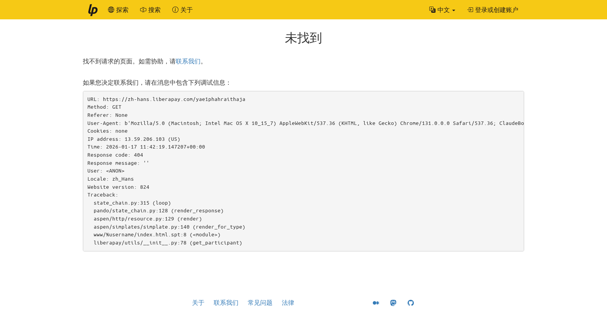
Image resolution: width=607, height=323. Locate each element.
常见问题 (260, 302)
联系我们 (188, 61)
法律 (288, 302)
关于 (198, 302)
